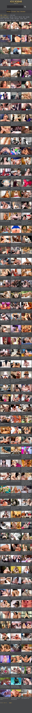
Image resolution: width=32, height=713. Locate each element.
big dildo (17, 20)
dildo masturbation (8, 20)
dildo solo (16, 17)
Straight (9, 11)
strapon (25, 18)
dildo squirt (2, 20)
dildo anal (20, 17)
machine (21, 18)
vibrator (13, 20)
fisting (24, 17)
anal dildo (11, 18)
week (14, 15)
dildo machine (6, 18)
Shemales (22, 11)
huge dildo (27, 17)
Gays (18, 11)
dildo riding (11, 17)
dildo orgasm (16, 18)
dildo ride (1, 18)
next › (10, 702)
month (11, 15)
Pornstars (13, 11)
